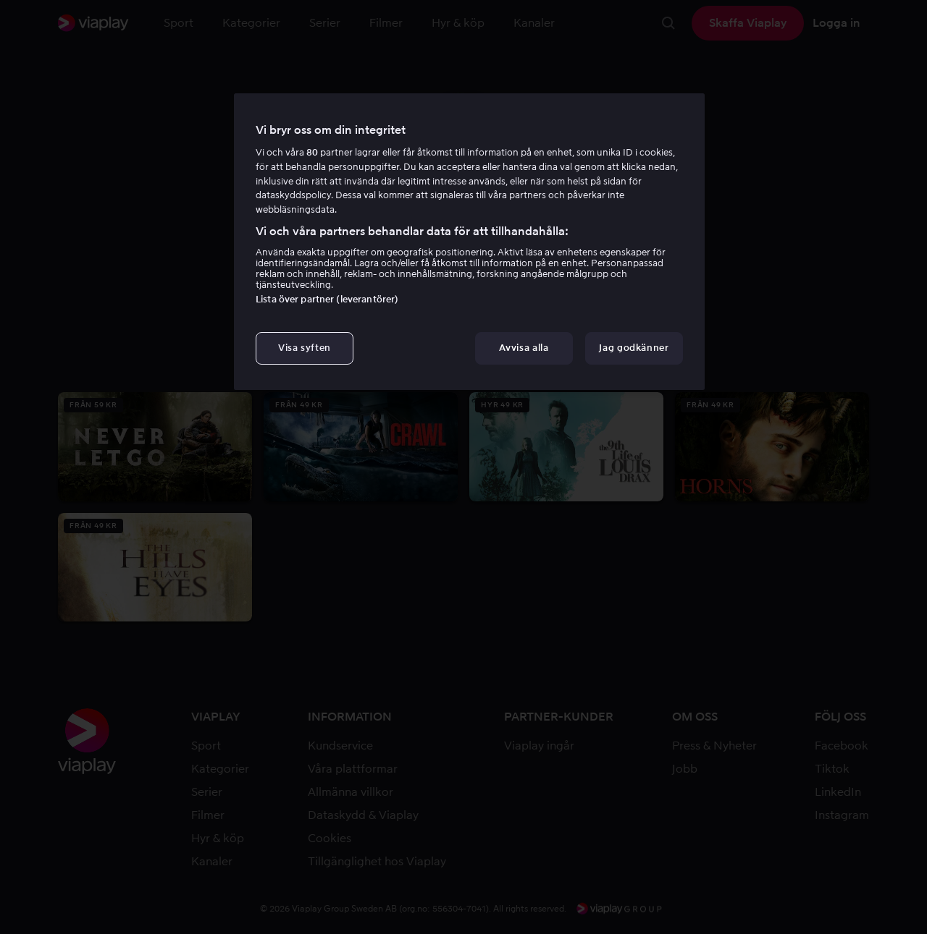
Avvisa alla (523, 347)
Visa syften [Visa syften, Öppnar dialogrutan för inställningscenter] (304, 347)
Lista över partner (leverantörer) (327, 299)
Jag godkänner (633, 347)
